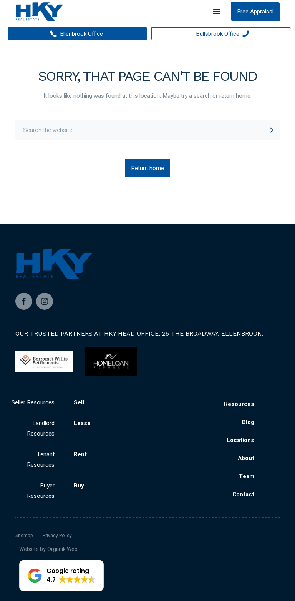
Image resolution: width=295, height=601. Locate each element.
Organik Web (62, 549)
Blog (248, 422)
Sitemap (24, 535)
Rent (80, 454)
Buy (79, 485)
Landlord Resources (41, 428)
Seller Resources (33, 402)
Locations (240, 440)
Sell (79, 402)
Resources (239, 404)
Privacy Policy (57, 535)
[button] (61, 575)
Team (246, 476)
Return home (147, 168)
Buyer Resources (41, 490)
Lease (82, 423)
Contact (243, 494)
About (246, 458)
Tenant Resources (41, 459)
